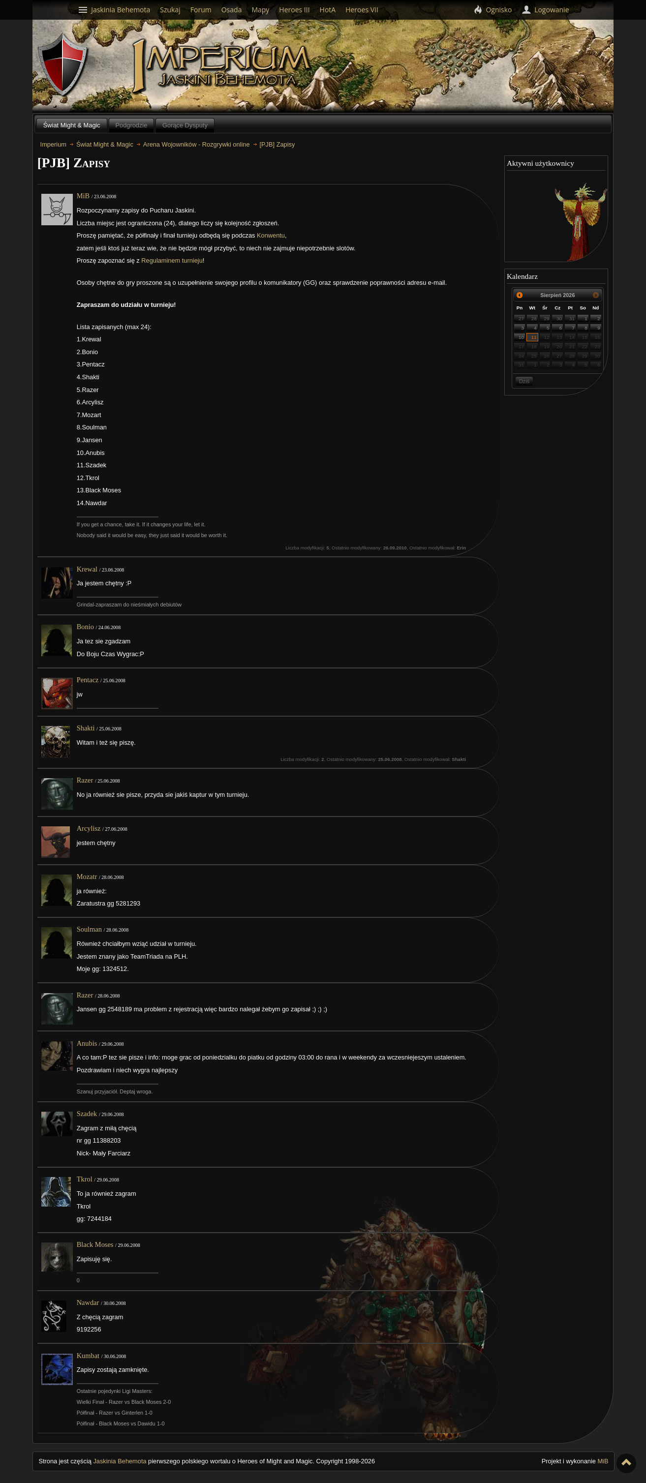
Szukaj (170, 9)
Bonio (85, 627)
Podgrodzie (132, 125)
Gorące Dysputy (185, 125)
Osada (231, 9)
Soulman (89, 929)
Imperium (223, 66)
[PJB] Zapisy (277, 144)
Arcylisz (89, 828)
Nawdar (88, 1302)
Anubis (87, 1043)
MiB (83, 196)
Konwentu (271, 235)
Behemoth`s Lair (63, 65)
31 (572, 318)
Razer (85, 780)
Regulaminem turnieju (171, 260)
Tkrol (84, 1179)
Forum (201, 9)
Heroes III (294, 9)
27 (521, 318)
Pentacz (88, 680)
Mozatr (87, 876)
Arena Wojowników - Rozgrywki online (196, 144)
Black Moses (95, 1244)
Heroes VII (361, 9)
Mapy (260, 9)
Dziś (524, 381)
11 (534, 337)
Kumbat (88, 1356)
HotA (328, 9)
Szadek (87, 1114)
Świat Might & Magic (71, 125)
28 (534, 318)
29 (547, 318)
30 (559, 318)
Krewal (87, 569)
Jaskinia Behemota (119, 1461)
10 (521, 337)
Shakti (86, 728)
